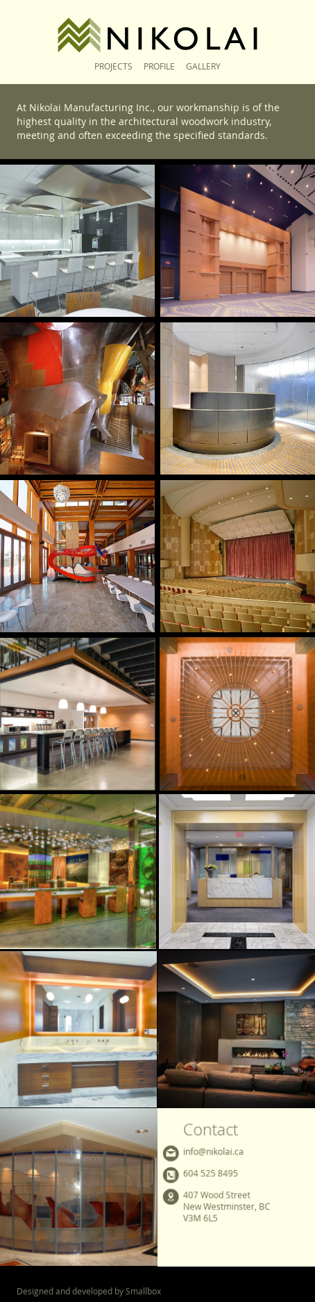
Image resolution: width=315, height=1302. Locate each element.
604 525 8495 (210, 1173)
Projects (113, 66)
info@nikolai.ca (213, 1151)
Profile (159, 66)
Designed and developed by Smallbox (89, 1290)
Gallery (203, 66)
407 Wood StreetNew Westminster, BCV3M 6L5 (226, 1206)
